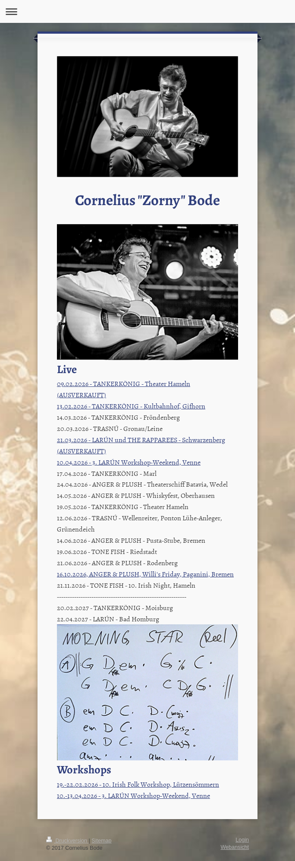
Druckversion (67, 841)
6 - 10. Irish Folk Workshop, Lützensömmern (157, 784)
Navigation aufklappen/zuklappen (147, 11)
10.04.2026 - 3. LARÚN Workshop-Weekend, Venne (129, 462)
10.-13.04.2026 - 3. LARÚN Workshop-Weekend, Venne (133, 795)
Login (242, 840)
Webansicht (234, 847)
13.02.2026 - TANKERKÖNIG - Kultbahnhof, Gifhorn (131, 406)
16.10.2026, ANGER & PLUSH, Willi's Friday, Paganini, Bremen (145, 574)
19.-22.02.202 (76, 784)
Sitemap (101, 841)
